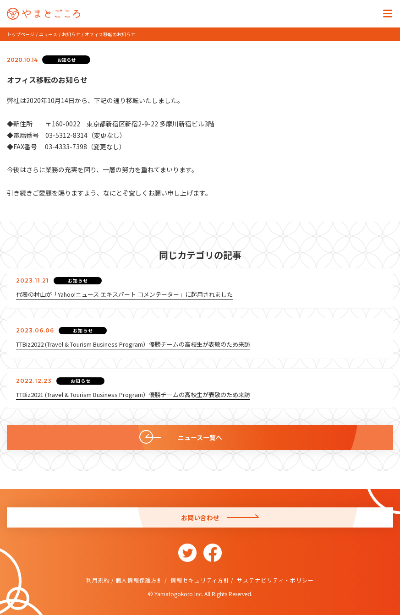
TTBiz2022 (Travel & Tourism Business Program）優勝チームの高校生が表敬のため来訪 (133, 344)
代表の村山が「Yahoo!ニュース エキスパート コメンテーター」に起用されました (124, 294)
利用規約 (98, 580)
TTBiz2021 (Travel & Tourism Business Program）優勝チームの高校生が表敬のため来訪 (133, 394)
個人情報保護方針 (139, 580)
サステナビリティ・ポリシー (274, 580)
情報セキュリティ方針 (199, 580)
